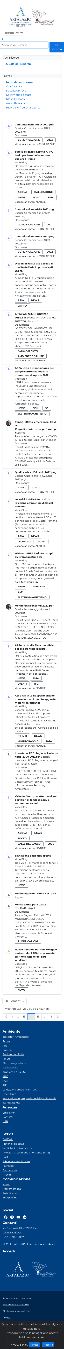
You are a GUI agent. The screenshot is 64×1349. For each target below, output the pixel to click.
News (6, 1184)
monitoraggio (28, 741)
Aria (5, 1045)
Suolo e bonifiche (13, 1054)
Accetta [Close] (49, 1344)
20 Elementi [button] (16, 1001)
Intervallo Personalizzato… (23, 107)
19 (51, 1017)
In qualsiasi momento (21, 82)
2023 (50, 139)
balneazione (43, 192)
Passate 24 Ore (16, 90)
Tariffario (8, 1139)
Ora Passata (14, 86)
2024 (51, 197)
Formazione (10, 1170)
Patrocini (8, 1165)
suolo (22, 838)
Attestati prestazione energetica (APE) (26, 1152)
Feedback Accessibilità (41, 1244)
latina (22, 305)
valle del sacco (29, 843)
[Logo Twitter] (12, 1217)
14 (32, 1017)
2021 (49, 224)
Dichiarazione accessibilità (16, 1311)
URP (5, 1121)
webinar (39, 586)
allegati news (28, 350)
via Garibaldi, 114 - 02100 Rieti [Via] (20, 1228)
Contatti (8, 1116)
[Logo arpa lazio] (20, 16)
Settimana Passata (19, 94)
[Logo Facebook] (6, 1217)
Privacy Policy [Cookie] (19, 1344)
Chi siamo (9, 1112)
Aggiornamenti (12, 1188)
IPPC (5, 1076)
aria (21, 300)
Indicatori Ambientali (16, 1036)
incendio (24, 541)
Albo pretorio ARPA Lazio (16, 1304)
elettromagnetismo (32, 413)
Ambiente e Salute (14, 1071)
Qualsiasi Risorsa (18, 64)
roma (36, 197)
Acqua (6, 1041)
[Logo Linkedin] (25, 1217)
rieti (37, 683)
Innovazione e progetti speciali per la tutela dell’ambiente (29, 1100)
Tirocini (7, 1174)
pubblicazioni (28, 941)
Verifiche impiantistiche (17, 1148)
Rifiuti (6, 1058)
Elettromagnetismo (15, 1063)
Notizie (41, 201)
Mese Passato (15, 99)
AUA (5, 1080)
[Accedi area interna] (9, 1252)
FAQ (5, 1157)
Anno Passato (15, 103)
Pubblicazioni (11, 1193)
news (21, 197)
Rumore (8, 1050)
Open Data (9, 1094)
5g (46, 408)
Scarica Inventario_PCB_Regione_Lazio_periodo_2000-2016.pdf (36, 760)
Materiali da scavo (14, 1143)
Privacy (6, 1317)
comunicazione (29, 139)
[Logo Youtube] (18, 1217)
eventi (22, 683)
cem (35, 408)
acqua (22, 192)
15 (39, 1017)
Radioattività (10, 1067)
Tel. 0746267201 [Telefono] (12, 1232)
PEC (5, 1244)
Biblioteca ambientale (16, 1161)
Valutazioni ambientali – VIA (20, 1089)
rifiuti (22, 735)
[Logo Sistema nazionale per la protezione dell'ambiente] (43, 16)
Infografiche (45, 144)
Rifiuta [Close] (35, 1344)
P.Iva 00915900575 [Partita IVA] (14, 1236)
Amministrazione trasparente (18, 1298)
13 (25, 1017)
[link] (2, 39)
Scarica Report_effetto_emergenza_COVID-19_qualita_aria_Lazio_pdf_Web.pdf (36, 436)
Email (13, 1244)
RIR (5, 1085)
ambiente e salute (31, 356)
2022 (50, 251)
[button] (14, 32)
